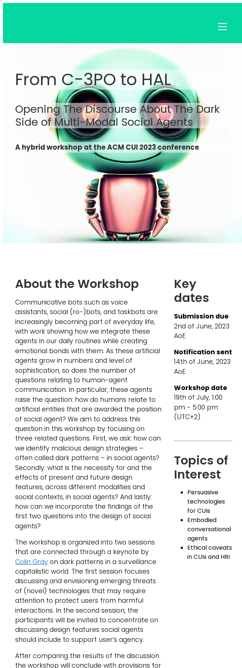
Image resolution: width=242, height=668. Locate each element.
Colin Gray (31, 561)
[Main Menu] (222, 46)
